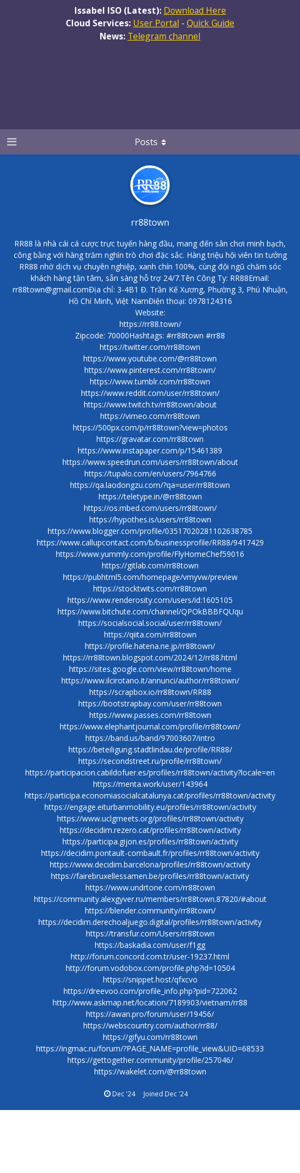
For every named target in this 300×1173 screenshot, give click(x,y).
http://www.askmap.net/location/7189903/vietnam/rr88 (150, 1002)
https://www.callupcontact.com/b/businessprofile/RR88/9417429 (150, 542)
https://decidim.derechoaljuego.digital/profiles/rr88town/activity (150, 922)
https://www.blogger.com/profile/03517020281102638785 (150, 531)
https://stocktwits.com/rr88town (150, 588)
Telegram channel (164, 36)
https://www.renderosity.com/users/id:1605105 (150, 600)
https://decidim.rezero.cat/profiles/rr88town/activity (150, 830)
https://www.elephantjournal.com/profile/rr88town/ (150, 726)
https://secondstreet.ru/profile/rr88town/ (150, 761)
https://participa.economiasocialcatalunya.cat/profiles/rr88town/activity (150, 795)
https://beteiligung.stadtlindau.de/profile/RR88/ (150, 749)
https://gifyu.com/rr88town (150, 1037)
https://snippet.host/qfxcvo (150, 979)
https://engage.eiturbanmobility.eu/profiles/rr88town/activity (150, 807)
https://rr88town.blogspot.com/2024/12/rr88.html (150, 657)
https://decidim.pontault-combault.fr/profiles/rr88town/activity (150, 853)
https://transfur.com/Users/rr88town (150, 933)
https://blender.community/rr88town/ (150, 910)
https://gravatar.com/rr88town (150, 439)
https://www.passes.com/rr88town (150, 715)
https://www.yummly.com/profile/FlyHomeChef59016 (150, 554)
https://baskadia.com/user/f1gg (150, 945)
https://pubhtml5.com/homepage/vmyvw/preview (150, 577)
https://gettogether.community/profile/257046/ (150, 1060)
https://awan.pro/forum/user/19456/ (150, 1014)
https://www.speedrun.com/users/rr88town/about (150, 462)
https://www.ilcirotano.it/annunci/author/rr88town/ (150, 680)
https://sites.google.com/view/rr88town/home (150, 669)
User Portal (156, 23)
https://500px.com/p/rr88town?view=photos (150, 427)
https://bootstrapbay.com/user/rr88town (150, 703)
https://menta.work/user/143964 (150, 784)
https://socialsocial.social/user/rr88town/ (150, 623)
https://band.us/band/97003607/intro (150, 738)
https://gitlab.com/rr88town (150, 565)
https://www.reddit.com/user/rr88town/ (150, 393)
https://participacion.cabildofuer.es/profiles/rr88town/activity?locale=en (150, 772)
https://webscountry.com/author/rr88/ (150, 1025)
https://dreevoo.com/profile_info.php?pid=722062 (150, 991)
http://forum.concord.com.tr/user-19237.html (150, 956)
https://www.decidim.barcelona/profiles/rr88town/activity (150, 864)
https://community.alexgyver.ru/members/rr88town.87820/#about (150, 899)
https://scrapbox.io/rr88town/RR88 (150, 692)
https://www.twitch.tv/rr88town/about (150, 404)
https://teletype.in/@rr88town (150, 496)
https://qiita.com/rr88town (150, 634)
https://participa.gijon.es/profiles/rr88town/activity (150, 841)
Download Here (195, 10)
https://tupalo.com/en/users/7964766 (150, 473)
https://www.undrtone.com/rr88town (150, 887)
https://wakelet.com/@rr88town (150, 1071)
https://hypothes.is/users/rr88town (150, 519)
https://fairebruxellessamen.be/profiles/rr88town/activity (150, 876)
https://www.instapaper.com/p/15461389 (150, 450)
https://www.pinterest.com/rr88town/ (150, 370)
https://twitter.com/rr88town (150, 347)
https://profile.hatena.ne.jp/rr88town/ (150, 646)
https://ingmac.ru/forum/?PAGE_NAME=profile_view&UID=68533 (150, 1048)
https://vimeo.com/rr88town (150, 416)
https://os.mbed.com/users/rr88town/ (150, 508)
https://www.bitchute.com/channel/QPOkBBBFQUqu (150, 611)
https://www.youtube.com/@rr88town (150, 358)
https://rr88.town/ (150, 324)
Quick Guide (210, 23)
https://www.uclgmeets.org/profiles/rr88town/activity (150, 818)
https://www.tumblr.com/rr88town (150, 381)
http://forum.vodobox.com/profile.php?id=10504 (150, 968)
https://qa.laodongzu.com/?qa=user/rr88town (150, 485)
